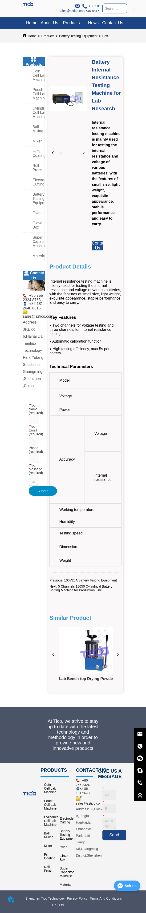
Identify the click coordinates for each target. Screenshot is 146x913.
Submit (43, 491)
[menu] (73, 23)
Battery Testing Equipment (78, 36)
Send (114, 835)
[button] (71, 23)
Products (47, 36)
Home (32, 36)
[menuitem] (71, 23)
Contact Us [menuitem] (112, 22)
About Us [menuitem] (49, 22)
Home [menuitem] (31, 22)
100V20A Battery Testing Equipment (90, 580)
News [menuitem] (93, 22)
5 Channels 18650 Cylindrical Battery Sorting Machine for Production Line (80, 588)
